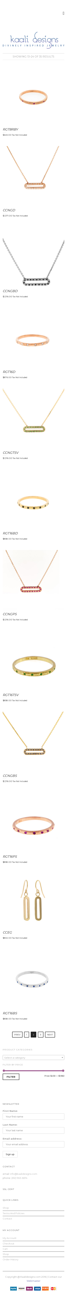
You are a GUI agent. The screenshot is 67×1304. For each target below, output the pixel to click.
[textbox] (33, 1057)
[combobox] (33, 1057)
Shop (6, 1207)
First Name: (10, 1110)
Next (50, 1034)
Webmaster (33, 1280)
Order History (10, 1259)
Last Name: (10, 1124)
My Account (9, 1238)
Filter (11, 1076)
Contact (7, 1218)
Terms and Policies (13, 1213)
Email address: (12, 1138)
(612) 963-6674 (19, 1178)
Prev (17, 1034)
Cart (5, 1248)
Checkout (8, 1243)
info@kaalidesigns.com (23, 1173)
